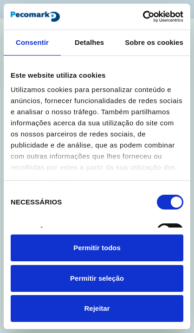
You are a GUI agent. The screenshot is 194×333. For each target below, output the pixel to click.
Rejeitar (97, 308)
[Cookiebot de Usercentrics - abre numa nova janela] (142, 17)
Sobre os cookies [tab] (154, 42)
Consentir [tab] (32, 42)
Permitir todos (97, 248)
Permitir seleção (97, 278)
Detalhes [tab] (89, 42)
